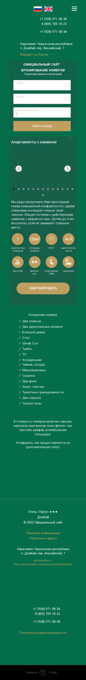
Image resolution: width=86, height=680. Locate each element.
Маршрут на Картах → (36, 54)
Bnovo (71, 137)
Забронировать (43, 288)
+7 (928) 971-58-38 (53, 19)
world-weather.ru (43, 560)
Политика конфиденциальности (43, 633)
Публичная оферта (43, 538)
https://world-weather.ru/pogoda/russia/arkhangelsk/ (43, 564)
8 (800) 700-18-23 (54, 24)
